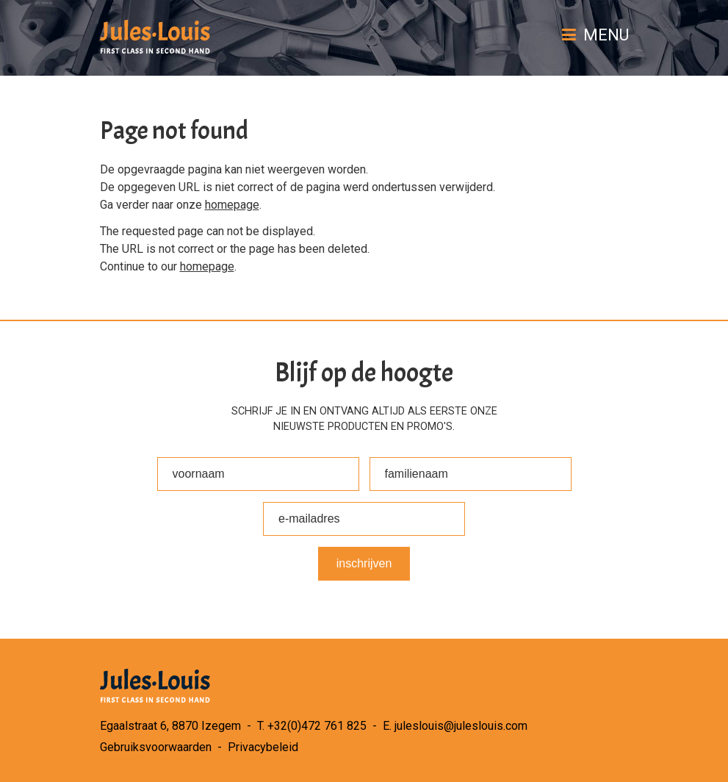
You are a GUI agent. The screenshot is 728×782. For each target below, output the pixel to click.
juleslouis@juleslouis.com (460, 726)
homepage (232, 205)
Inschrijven (364, 563)
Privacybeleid (263, 747)
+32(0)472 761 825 (317, 726)
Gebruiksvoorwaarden (156, 747)
